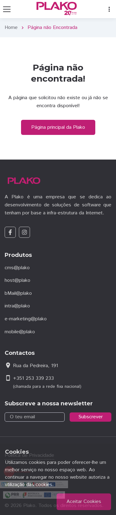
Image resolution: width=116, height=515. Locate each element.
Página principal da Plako (58, 127)
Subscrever (90, 416)
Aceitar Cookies (84, 501)
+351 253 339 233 (33, 378)
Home (11, 27)
